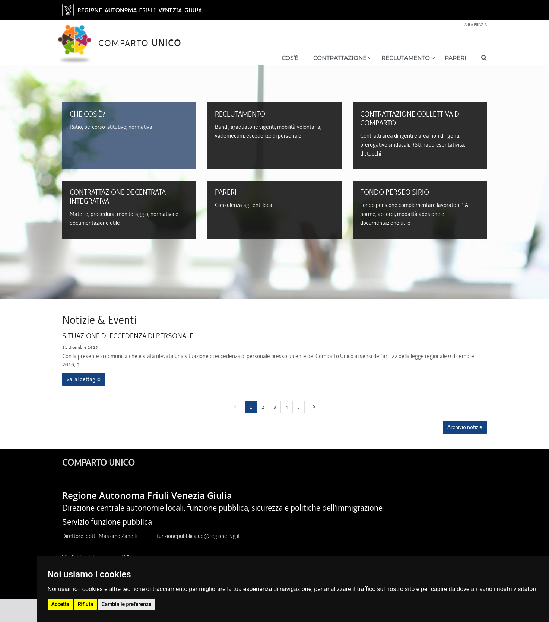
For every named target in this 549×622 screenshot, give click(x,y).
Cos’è (290, 57)
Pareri (455, 57)
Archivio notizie (464, 427)
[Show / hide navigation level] (338, 59)
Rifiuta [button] (85, 604)
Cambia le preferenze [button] (126, 604)
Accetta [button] (60, 604)
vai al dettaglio (84, 379)
